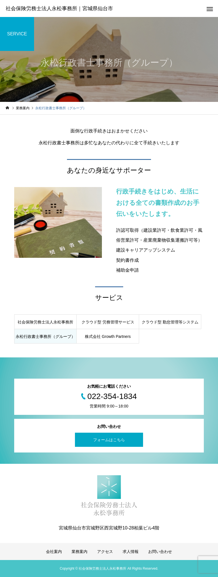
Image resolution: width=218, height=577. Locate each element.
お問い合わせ (160, 551)
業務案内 (79, 551)
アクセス (105, 551)
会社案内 (54, 551)
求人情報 (131, 551)
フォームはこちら (109, 439)
